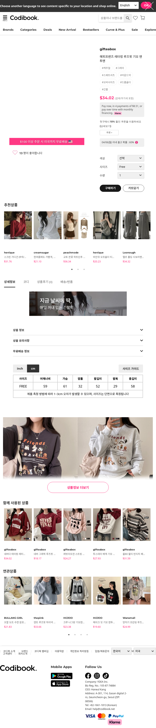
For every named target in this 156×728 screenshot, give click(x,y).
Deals (47, 30)
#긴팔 (105, 89)
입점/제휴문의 (102, 651)
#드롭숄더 (125, 82)
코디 (26, 282)
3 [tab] (84, 269)
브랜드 (24, 651)
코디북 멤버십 (41, 651)
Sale (135, 30)
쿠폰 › (109, 132)
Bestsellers (91, 30)
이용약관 (59, 651)
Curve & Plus (115, 30)
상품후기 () (44, 282)
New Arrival (67, 30)
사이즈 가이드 (130, 369)
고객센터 (7, 653)
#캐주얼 (106, 68)
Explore (150, 30)
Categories (28, 30)
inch (20, 368)
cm (33, 368)
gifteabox (108, 49)
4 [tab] (87, 635)
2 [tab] (78, 269)
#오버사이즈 (108, 82)
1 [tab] (72, 269)
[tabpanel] (19, 237)
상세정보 (9, 282)
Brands (8, 30)
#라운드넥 (125, 75)
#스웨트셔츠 (108, 75)
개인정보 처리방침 (79, 651)
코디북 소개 (9, 651)
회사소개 (22, 653)
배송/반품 (67, 282)
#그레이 (120, 68)
